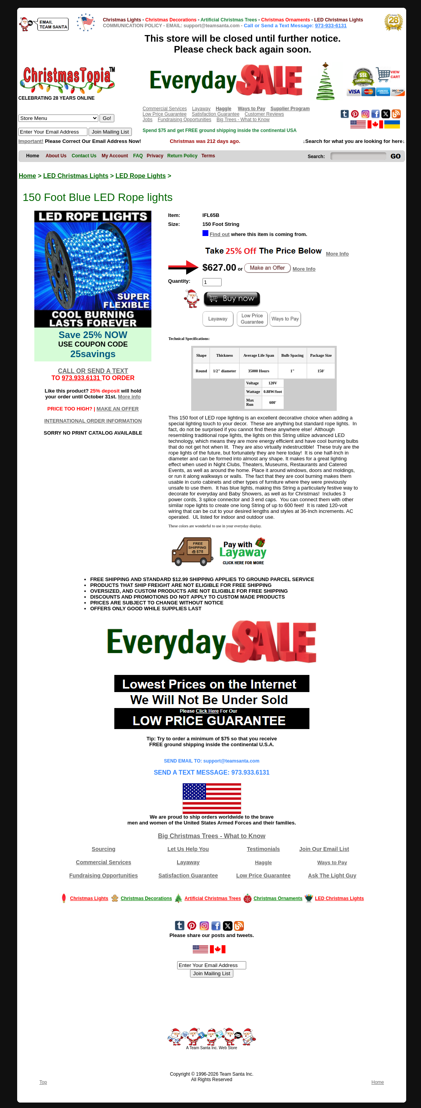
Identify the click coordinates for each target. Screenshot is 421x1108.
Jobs (147, 119)
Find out (219, 234)
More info (129, 397)
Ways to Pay (332, 862)
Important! (30, 141)
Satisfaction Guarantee (216, 114)
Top (43, 1082)
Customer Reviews (264, 114)
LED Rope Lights (140, 176)
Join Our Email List (324, 849)
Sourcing (103, 849)
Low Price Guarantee (164, 114)
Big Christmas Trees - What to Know (212, 836)
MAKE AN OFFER (118, 409)
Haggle (263, 862)
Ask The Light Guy (332, 875)
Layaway (201, 108)
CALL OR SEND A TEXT (93, 371)
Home (27, 176)
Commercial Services (164, 108)
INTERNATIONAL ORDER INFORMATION (93, 421)
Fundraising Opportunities (184, 119)
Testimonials (263, 849)
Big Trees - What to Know (243, 119)
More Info (337, 254)
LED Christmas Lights (75, 176)
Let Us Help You (188, 849)
